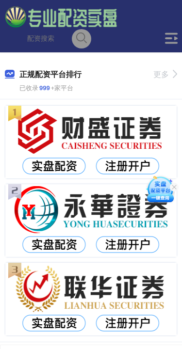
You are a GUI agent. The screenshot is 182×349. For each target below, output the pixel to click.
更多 (165, 74)
